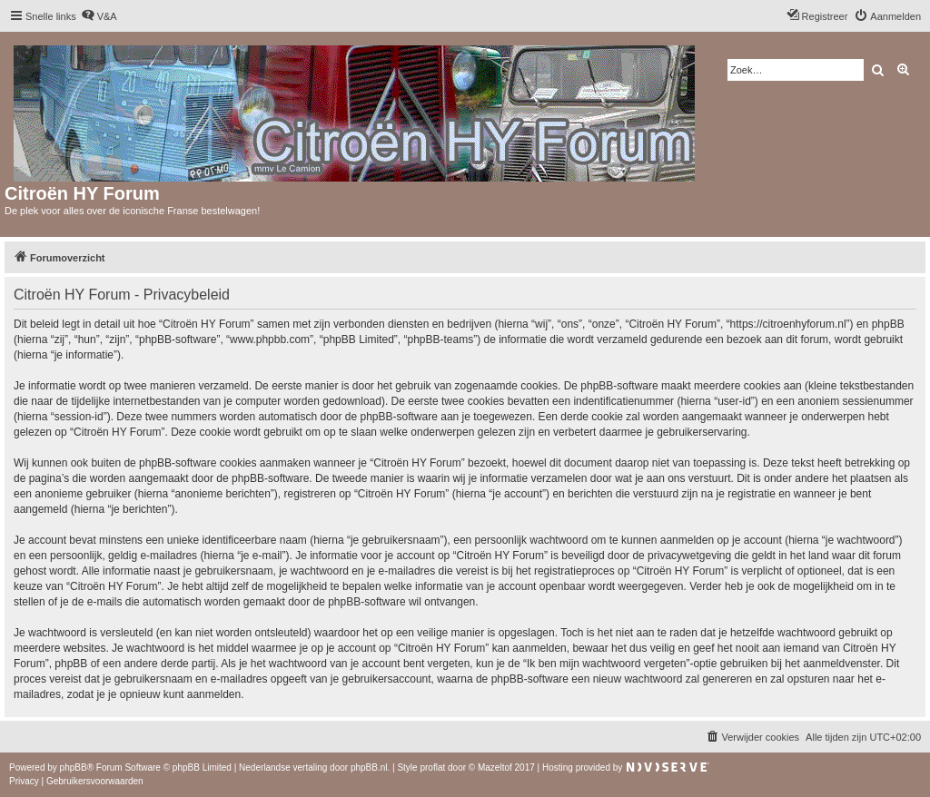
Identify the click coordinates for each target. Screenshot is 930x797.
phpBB (73, 767)
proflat (432, 767)
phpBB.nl (369, 767)
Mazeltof (495, 767)
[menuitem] (99, 16)
